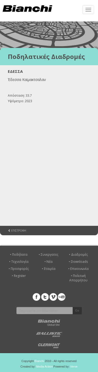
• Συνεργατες (48, 254)
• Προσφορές (19, 268)
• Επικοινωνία (78, 268)
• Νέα (48, 261)
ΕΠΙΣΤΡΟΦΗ (17, 230)
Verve (74, 366)
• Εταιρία (48, 268)
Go (77, 310)
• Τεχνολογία (18, 261)
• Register (19, 275)
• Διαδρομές (78, 254)
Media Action (44, 366)
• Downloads (78, 261)
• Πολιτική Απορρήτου (78, 277)
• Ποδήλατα (18, 254)
